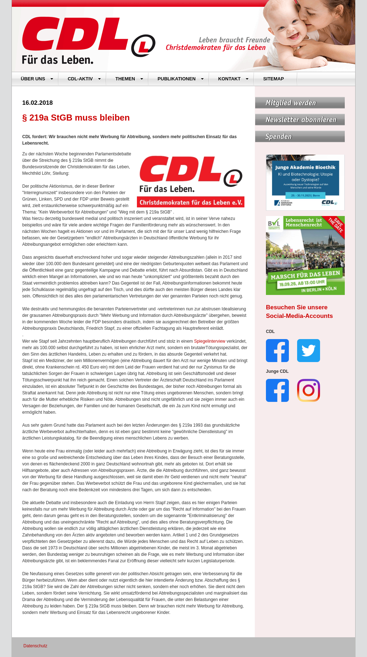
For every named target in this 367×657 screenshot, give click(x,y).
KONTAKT (233, 78)
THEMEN (129, 78)
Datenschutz (35, 645)
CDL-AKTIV (84, 78)
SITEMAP (273, 78)
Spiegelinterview (210, 341)
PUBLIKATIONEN (181, 78)
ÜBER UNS (37, 78)
